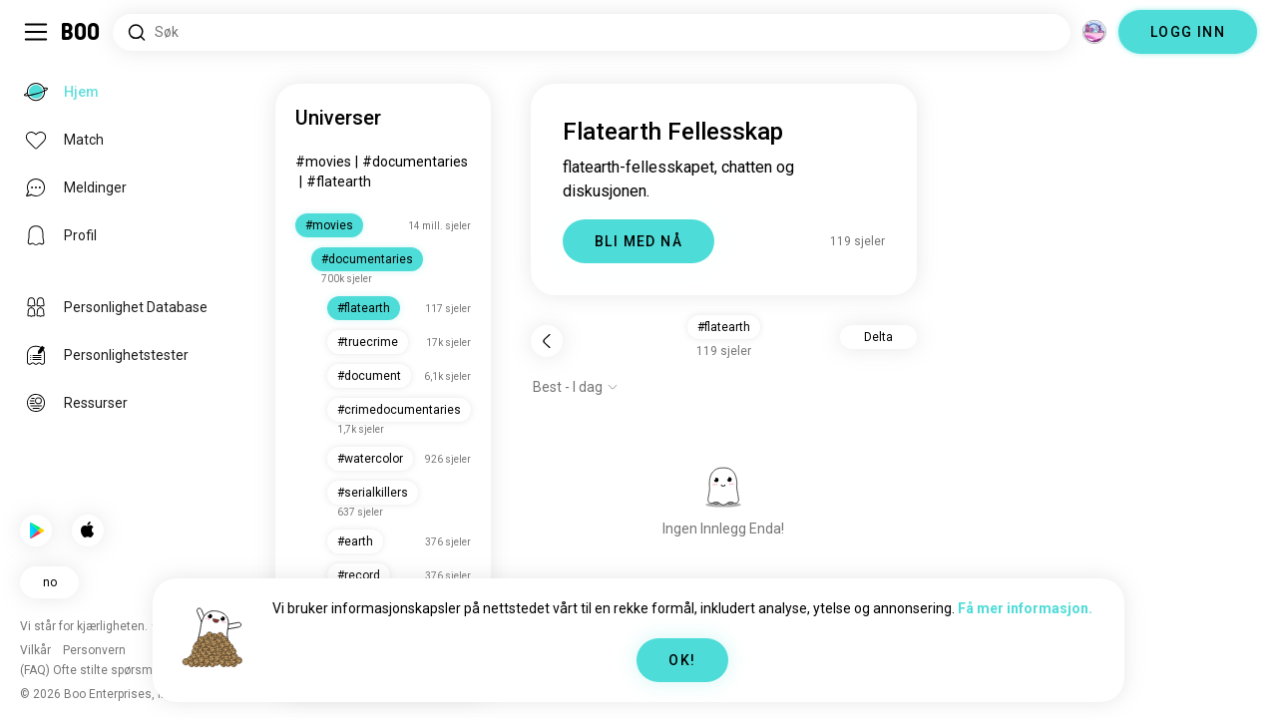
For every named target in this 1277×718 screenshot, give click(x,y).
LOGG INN (1187, 32)
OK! (681, 660)
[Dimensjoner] (1094, 32)
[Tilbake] (547, 341)
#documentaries (415, 162)
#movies (323, 162)
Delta (878, 337)
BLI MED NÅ (638, 241)
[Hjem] (81, 32)
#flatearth (338, 181)
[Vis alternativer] (576, 387)
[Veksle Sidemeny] (36, 32)
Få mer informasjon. (1025, 608)
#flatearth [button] (723, 327)
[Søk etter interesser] (591, 32)
